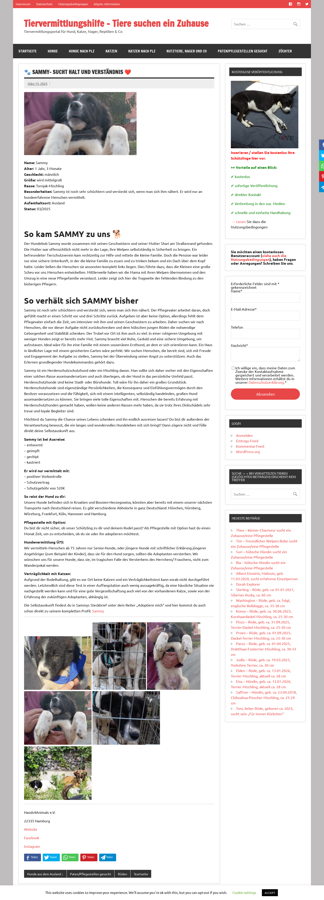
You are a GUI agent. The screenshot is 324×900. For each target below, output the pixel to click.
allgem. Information (107, 4)
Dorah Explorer (248, 584)
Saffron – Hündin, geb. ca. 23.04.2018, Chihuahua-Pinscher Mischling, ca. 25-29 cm (264, 697)
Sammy (98, 611)
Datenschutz (44, 4)
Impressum (23, 4)
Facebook (31, 837)
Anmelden (244, 435)
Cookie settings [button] (244, 892)
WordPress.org (248, 451)
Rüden (122, 874)
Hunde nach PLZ (81, 51)
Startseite (27, 51)
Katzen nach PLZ (141, 51)
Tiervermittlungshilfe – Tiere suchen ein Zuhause (116, 23)
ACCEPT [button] (270, 893)
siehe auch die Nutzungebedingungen (258, 257)
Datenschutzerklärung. (267, 382)
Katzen (111, 51)
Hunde (53, 51)
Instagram (32, 846)
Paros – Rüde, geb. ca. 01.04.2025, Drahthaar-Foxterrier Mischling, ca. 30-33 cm (263, 648)
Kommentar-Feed (250, 446)
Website (30, 829)
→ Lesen (238, 221)
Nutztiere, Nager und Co (186, 51)
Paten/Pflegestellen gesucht (243, 51)
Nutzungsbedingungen (73, 4)
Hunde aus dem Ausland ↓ (45, 874)
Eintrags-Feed (247, 440)
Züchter (285, 51)
